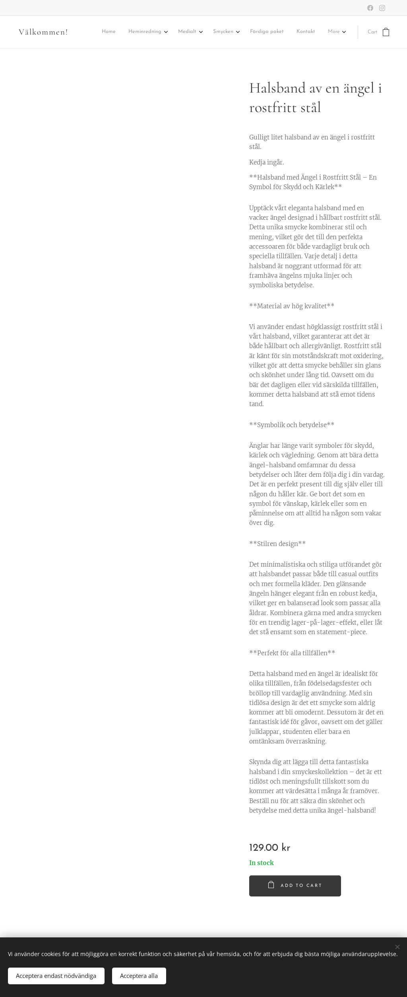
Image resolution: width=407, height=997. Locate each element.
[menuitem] (121, 32)
